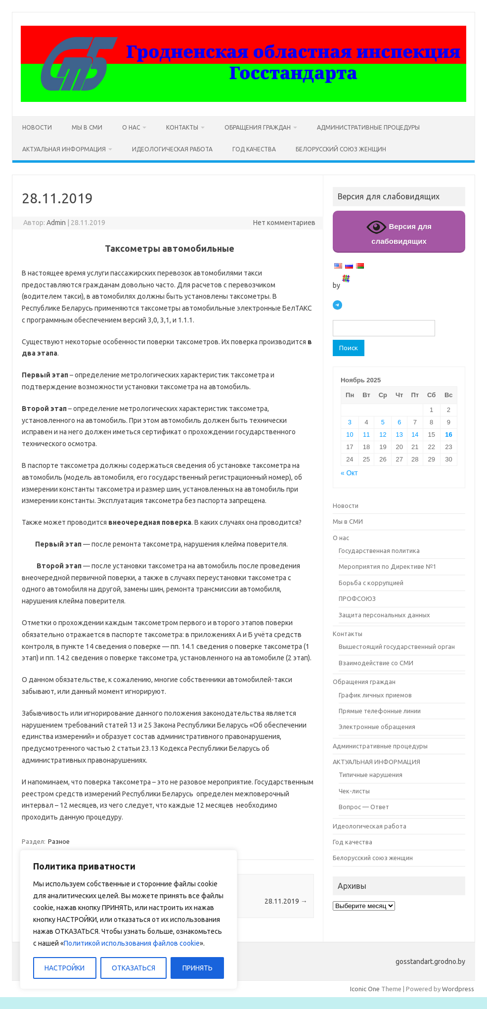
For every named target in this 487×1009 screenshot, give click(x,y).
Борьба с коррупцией (371, 582)
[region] (128, 919)
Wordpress (458, 988)
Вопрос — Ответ (364, 806)
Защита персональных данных (384, 614)
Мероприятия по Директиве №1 (387, 566)
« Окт (349, 473)
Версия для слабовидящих (399, 231)
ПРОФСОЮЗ (357, 598)
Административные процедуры (368, 127)
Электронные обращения (377, 726)
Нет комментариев (284, 223)
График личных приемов (375, 694)
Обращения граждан (257, 127)
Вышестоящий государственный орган (397, 646)
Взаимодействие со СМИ (376, 662)
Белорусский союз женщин (341, 149)
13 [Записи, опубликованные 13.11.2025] (399, 434)
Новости (37, 127)
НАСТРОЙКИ (64, 968)
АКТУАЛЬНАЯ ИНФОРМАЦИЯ (64, 149)
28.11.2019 (286, 901)
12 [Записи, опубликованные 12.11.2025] (382, 434)
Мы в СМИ (87, 127)
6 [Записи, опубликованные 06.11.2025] (399, 422)
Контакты (182, 127)
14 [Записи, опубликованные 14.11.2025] (414, 434)
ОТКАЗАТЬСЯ (133, 968)
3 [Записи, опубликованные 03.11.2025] (350, 422)
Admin (56, 223)
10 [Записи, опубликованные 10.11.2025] (349, 434)
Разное (59, 841)
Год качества (254, 149)
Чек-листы (354, 790)
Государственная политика (379, 550)
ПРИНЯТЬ (197, 968)
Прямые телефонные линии (380, 710)
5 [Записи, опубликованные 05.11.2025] (383, 422)
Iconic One (365, 988)
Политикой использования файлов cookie (132, 943)
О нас (131, 127)
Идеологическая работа (172, 149)
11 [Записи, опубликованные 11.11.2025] (366, 434)
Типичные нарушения (370, 774)
